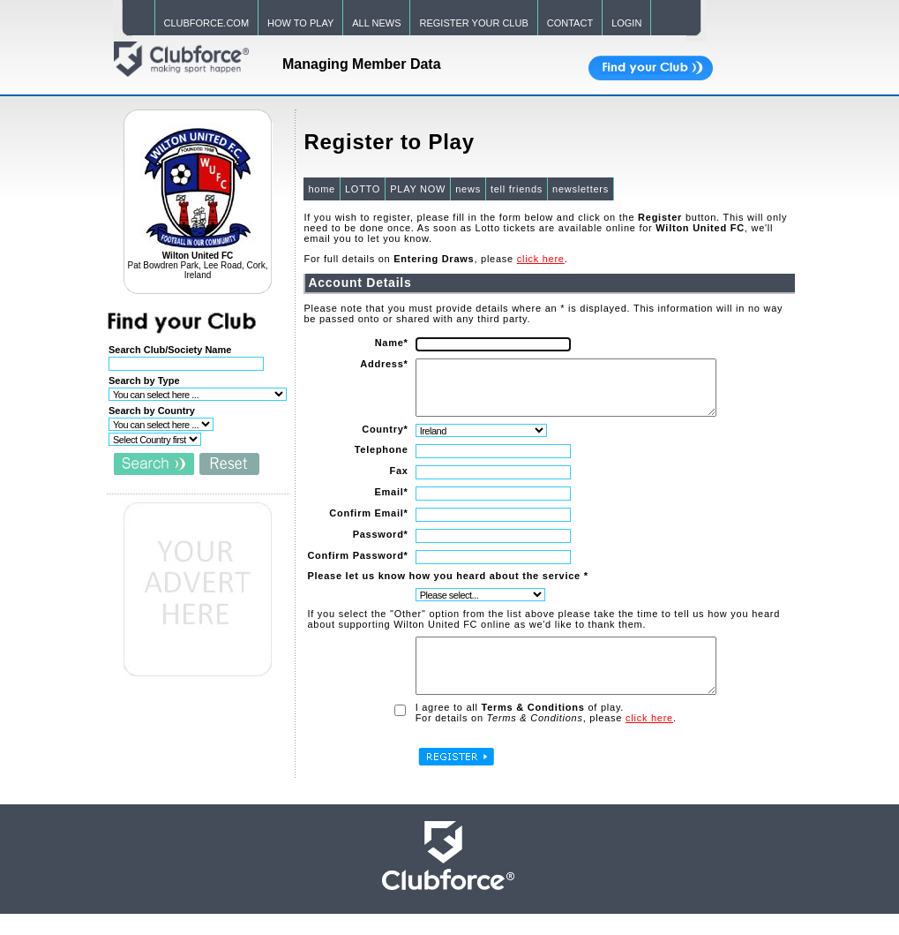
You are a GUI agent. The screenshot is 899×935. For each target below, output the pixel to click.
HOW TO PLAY (300, 23)
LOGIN (626, 23)
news (467, 189)
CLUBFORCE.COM (207, 23)
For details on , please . (544, 739)
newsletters (579, 189)
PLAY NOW (417, 189)
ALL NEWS (376, 23)
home (320, 189)
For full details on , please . (434, 258)
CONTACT (570, 23)
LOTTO (361, 189)
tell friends (516, 189)
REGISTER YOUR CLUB (473, 23)
